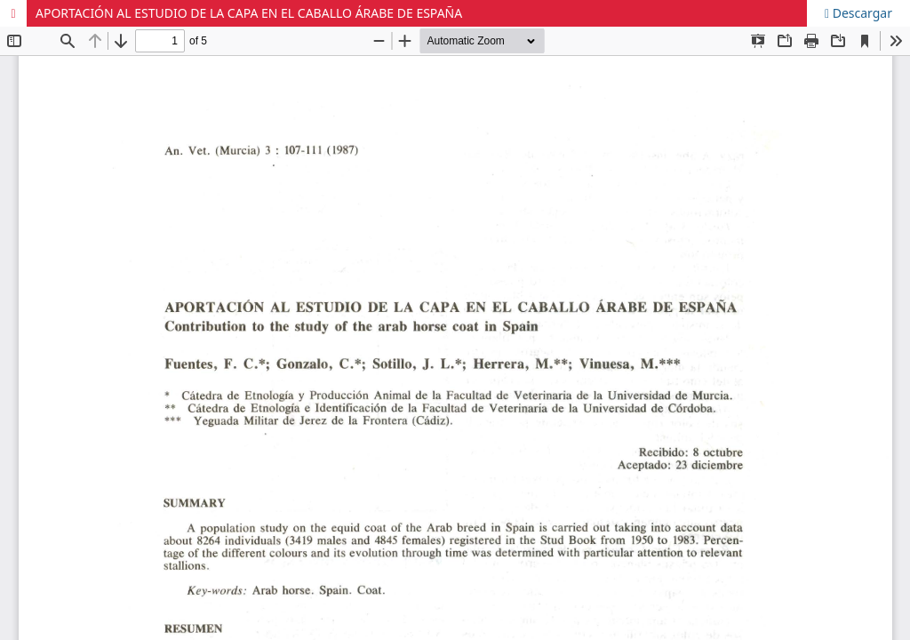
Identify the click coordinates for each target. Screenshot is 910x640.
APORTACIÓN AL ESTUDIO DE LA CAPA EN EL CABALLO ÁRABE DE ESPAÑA (249, 12)
